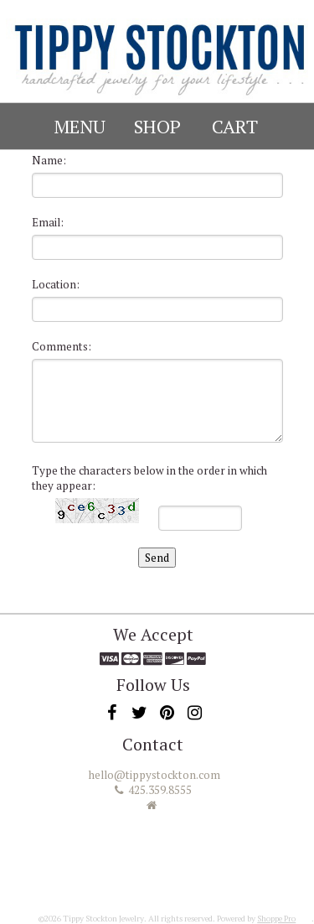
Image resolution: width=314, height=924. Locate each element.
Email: (48, 222)
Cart (235, 126)
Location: (56, 284)
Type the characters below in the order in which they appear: (149, 478)
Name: (49, 160)
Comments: (61, 346)
